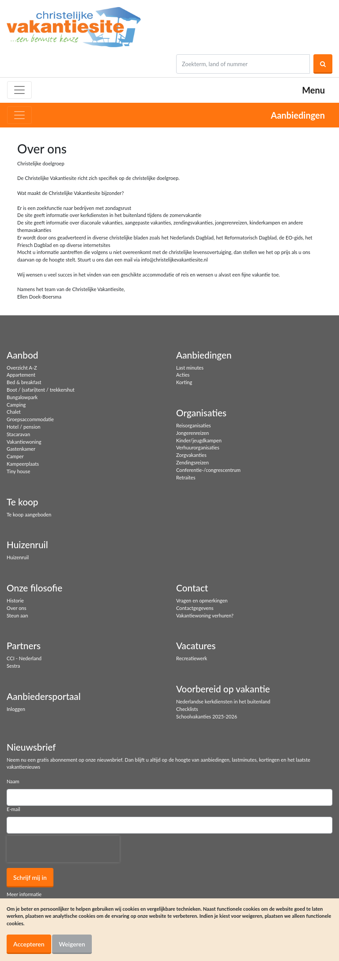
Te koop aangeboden (29, 514)
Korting (184, 382)
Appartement (21, 375)
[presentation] (63, 849)
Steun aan (17, 615)
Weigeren (72, 944)
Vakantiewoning (24, 442)
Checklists (187, 709)
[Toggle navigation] (19, 90)
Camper (15, 456)
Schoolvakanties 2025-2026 (206, 716)
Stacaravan (18, 434)
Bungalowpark (22, 397)
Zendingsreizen (192, 462)
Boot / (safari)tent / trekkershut (41, 390)
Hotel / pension (23, 427)
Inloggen (16, 709)
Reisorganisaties (193, 425)
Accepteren (29, 944)
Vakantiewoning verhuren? (205, 615)
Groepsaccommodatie (30, 419)
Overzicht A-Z (22, 367)
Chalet (14, 412)
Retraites (186, 477)
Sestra (13, 666)
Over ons (16, 608)
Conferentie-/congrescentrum (208, 470)
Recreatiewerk (191, 658)
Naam (13, 781)
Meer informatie (24, 894)
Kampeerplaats (23, 464)
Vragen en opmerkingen (202, 600)
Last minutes (189, 367)
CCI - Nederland (24, 658)
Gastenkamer (21, 449)
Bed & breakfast (24, 382)
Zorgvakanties (191, 455)
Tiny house (18, 471)
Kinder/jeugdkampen (199, 440)
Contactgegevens (195, 608)
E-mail (13, 809)
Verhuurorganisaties (197, 447)
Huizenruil (18, 557)
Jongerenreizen (192, 433)
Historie (15, 600)
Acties (182, 375)
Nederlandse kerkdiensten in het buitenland (223, 701)
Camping (16, 405)
